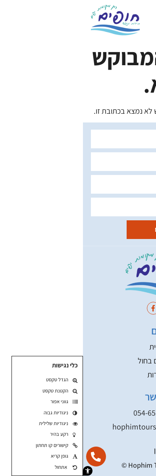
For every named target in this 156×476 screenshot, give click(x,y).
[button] (5, 471)
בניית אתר (103, 465)
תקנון (78, 450)
